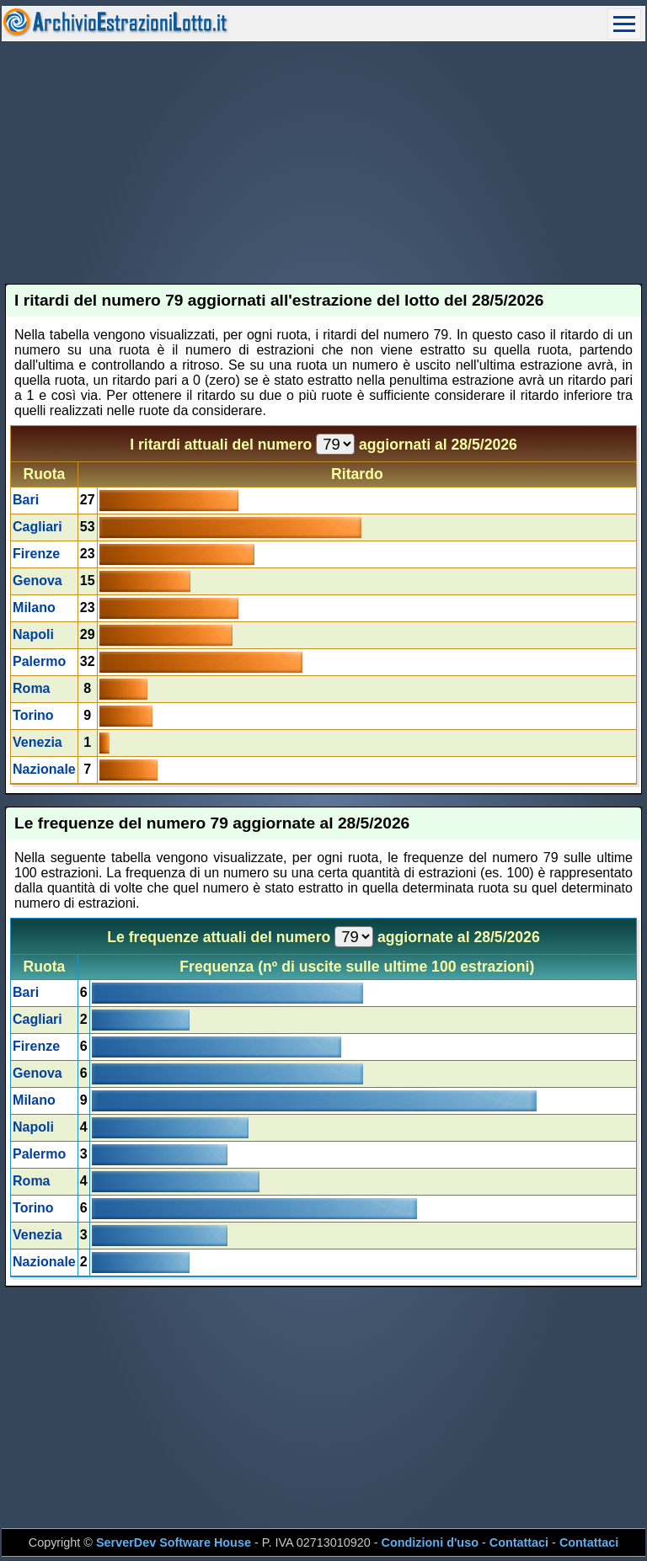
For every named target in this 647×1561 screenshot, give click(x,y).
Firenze (36, 553)
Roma (31, 688)
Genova (37, 580)
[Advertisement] (324, 162)
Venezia (37, 742)
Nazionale (44, 769)
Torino (33, 715)
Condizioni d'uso (430, 1542)
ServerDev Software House (173, 1542)
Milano (34, 607)
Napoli (33, 634)
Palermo (39, 661)
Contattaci (518, 1542)
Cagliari (37, 526)
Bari (26, 500)
